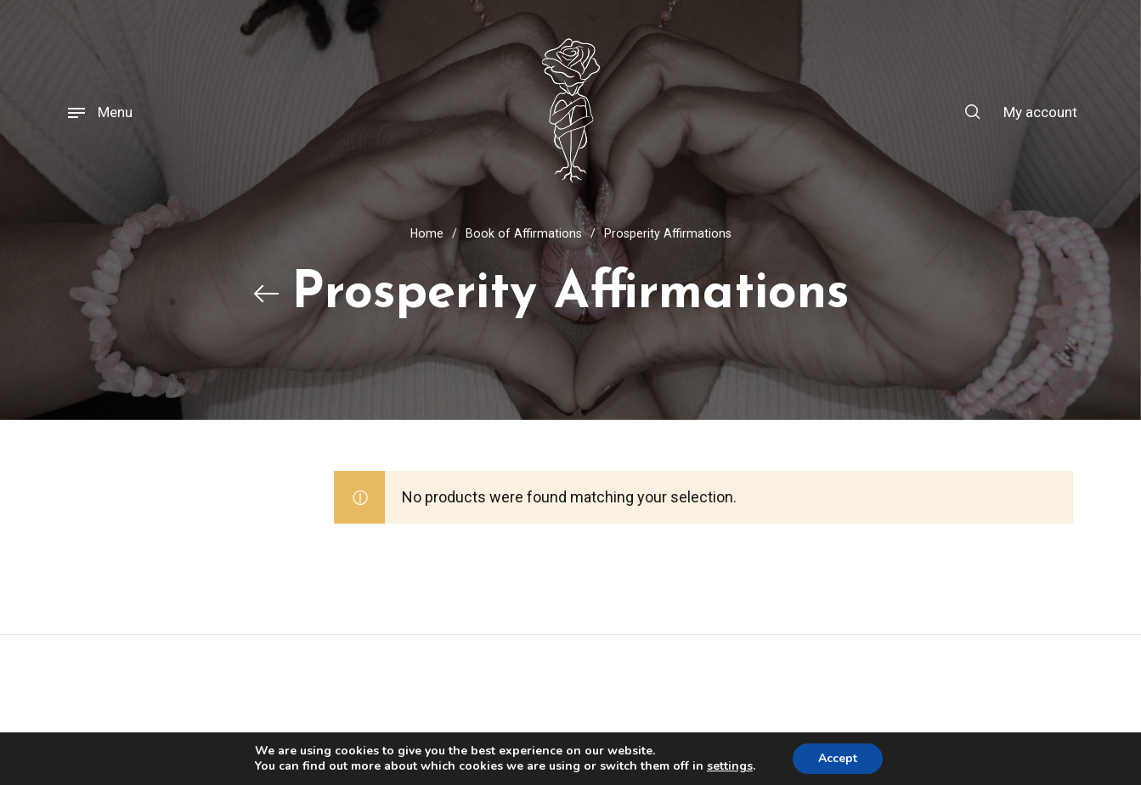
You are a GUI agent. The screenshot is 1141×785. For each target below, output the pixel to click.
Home (426, 233)
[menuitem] (1029, 112)
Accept (837, 758)
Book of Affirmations (524, 233)
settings (730, 766)
